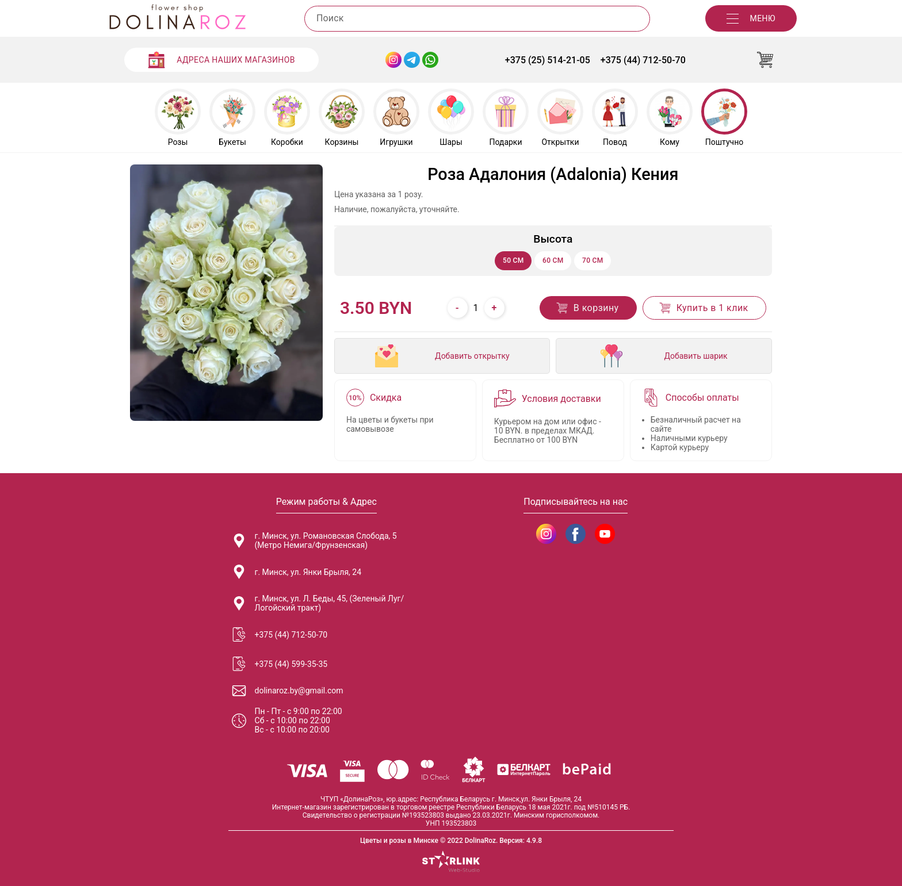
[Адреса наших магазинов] (221, 60)
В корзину (587, 308)
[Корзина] (765, 59)
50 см (513, 260)
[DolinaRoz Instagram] (546, 534)
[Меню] (751, 18)
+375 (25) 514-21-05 (547, 60)
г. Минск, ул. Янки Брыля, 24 (297, 572)
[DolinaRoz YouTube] (605, 534)
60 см (553, 260)
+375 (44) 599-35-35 (280, 664)
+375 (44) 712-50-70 (643, 60)
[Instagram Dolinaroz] (393, 60)
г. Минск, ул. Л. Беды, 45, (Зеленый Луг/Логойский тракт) (318, 603)
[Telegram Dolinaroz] (412, 60)
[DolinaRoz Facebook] (575, 534)
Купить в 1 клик (703, 308)
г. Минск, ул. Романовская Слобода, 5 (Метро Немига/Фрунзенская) (314, 540)
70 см (592, 260)
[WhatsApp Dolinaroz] (430, 60)
